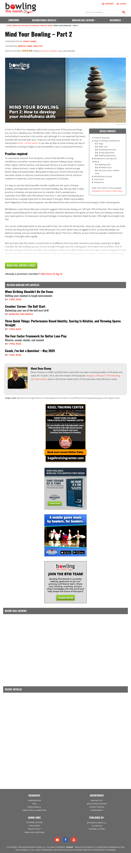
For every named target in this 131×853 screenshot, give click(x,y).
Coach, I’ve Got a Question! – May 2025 (30, 349)
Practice (38, 46)
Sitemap (69, 845)
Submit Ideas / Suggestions (34, 809)
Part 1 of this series (28, 142)
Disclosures (34, 824)
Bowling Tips (97, 799)
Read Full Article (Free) (21, 265)
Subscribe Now (34, 799)
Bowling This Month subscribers (108, 190)
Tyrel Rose (15, 299)
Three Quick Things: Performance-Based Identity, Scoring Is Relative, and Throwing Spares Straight (63, 322)
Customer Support (34, 821)
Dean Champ (29, 41)
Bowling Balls (34, 805)
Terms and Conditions (34, 831)
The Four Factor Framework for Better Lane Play (36, 335)
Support (108, 3)
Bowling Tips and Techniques (26, 25)
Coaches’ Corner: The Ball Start (25, 306)
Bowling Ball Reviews (97, 802)
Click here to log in (51, 273)
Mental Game (46, 25)
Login (121, 3)
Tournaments (96, 809)
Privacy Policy (34, 827)
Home (9, 25)
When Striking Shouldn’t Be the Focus (29, 291)
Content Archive (96, 805)
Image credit (121, 124)
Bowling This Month (21, 313)
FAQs (34, 802)
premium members (48, 50)
